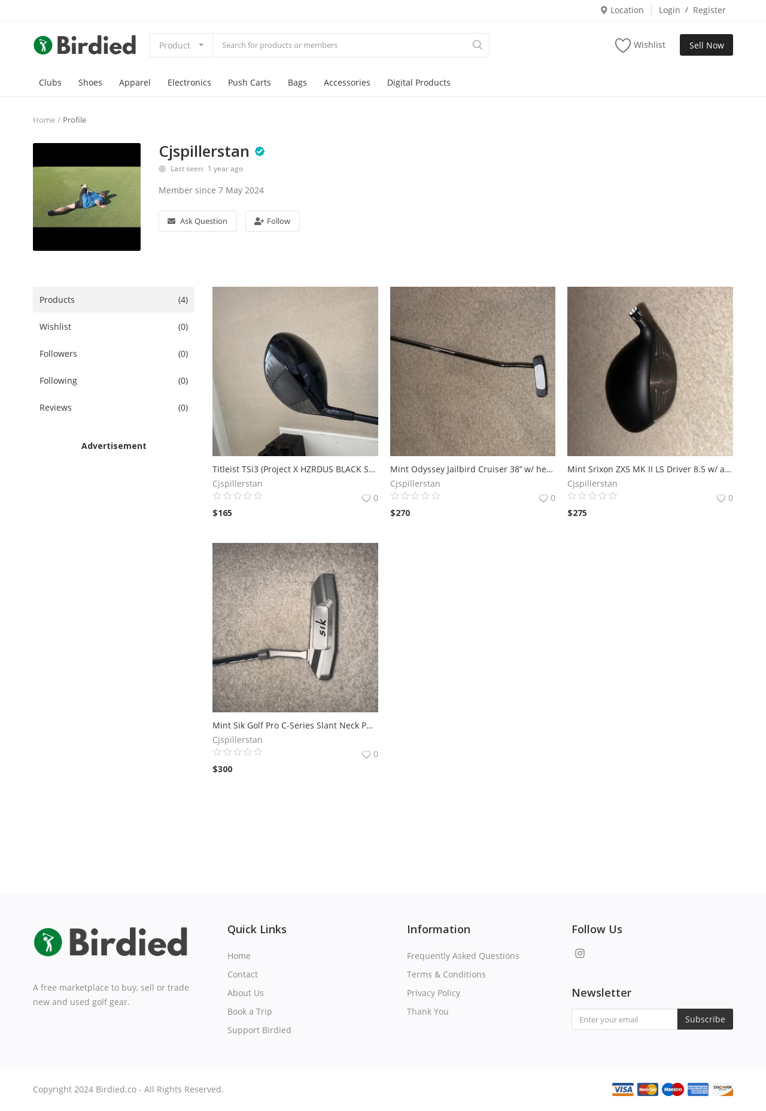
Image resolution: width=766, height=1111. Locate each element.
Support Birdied (259, 1030)
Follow (272, 220)
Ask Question (197, 220)
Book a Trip (249, 1011)
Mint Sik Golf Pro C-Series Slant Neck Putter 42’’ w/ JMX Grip (295, 725)
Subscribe (705, 1019)
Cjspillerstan (204, 151)
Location (622, 10)
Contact (242, 974)
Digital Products (419, 82)
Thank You (428, 1011)
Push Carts (249, 82)
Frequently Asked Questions (463, 955)
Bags (297, 82)
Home (44, 119)
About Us (245, 992)
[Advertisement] (113, 631)
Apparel (135, 82)
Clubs (50, 82)
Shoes (90, 82)
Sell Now (706, 45)
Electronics (189, 82)
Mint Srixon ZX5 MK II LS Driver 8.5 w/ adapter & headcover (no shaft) (650, 469)
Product (174, 45)
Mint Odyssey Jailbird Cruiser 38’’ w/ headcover (473, 469)
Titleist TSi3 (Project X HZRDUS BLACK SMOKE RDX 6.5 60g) (295, 469)
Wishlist (640, 45)
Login (669, 10)
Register (709, 10)
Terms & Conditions (446, 974)
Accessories (347, 82)
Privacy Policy (433, 992)
